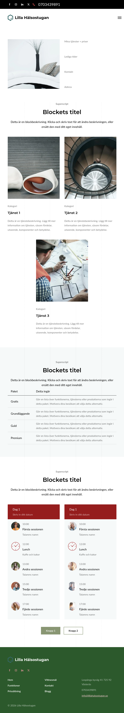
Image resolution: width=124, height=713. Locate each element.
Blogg (48, 691)
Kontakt (49, 685)
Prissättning (14, 691)
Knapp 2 (73, 630)
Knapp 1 (50, 630)
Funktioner (14, 685)
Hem (10, 679)
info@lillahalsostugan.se (95, 695)
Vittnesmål (51, 679)
